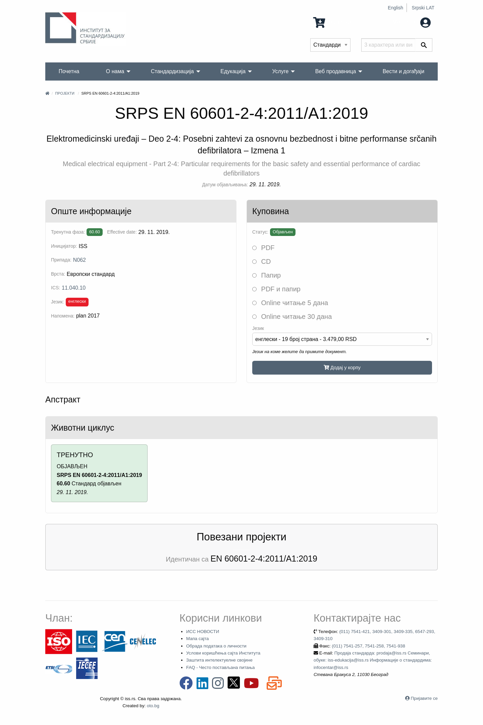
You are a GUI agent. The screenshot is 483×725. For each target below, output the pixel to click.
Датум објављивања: (225, 184)
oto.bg (153, 705)
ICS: (55, 287)
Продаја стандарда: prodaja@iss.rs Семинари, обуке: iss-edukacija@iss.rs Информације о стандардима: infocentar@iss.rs (373, 660)
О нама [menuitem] (115, 71)
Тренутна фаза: (68, 232)
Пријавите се (424, 698)
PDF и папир (276, 289)
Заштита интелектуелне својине (219, 660)
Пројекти (64, 93)
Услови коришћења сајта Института (223, 653)
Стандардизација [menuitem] (172, 71)
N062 (79, 260)
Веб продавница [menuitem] (335, 71)
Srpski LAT (423, 7)
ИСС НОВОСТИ (202, 631)
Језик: (57, 301)
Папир (266, 275)
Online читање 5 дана (290, 302)
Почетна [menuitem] (69, 71)
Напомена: (62, 316)
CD (261, 261)
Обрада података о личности (216, 645)
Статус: (260, 232)
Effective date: (122, 232)
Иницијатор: (64, 246)
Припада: (61, 259)
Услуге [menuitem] (280, 71)
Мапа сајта (197, 638)
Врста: (58, 274)
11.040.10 (74, 288)
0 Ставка (332, 22)
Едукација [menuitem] (233, 71)
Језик (258, 328)
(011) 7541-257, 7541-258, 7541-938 (368, 645)
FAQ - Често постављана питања (220, 667)
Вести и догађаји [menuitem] (404, 71)
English (395, 7)
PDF (263, 247)
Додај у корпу (342, 367)
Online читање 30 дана (292, 316)
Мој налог (411, 22)
